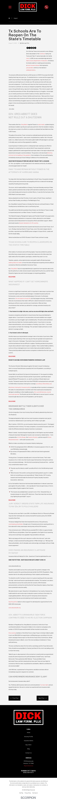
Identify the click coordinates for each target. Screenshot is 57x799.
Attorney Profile (28, 736)
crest (27, 58)
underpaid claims (30, 70)
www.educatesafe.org (15, 607)
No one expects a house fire (23, 298)
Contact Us (28, 753)
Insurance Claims (28, 740)
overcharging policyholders (16, 524)
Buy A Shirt (28, 744)
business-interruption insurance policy (20, 387)
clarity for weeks (17, 262)
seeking (11, 262)
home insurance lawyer (33, 65)
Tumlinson (42, 53)
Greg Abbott (24, 124)
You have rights (44, 685)
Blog (28, 748)
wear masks (41, 124)
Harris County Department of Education (37, 60)
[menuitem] (21, 793)
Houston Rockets (33, 437)
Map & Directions (28, 765)
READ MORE (12, 277)
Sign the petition (13, 601)
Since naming (12, 633)
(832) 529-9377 (28, 772)
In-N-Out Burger (21, 437)
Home (28, 732)
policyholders (29, 67)
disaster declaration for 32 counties (28, 223)
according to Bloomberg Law (44, 383)
